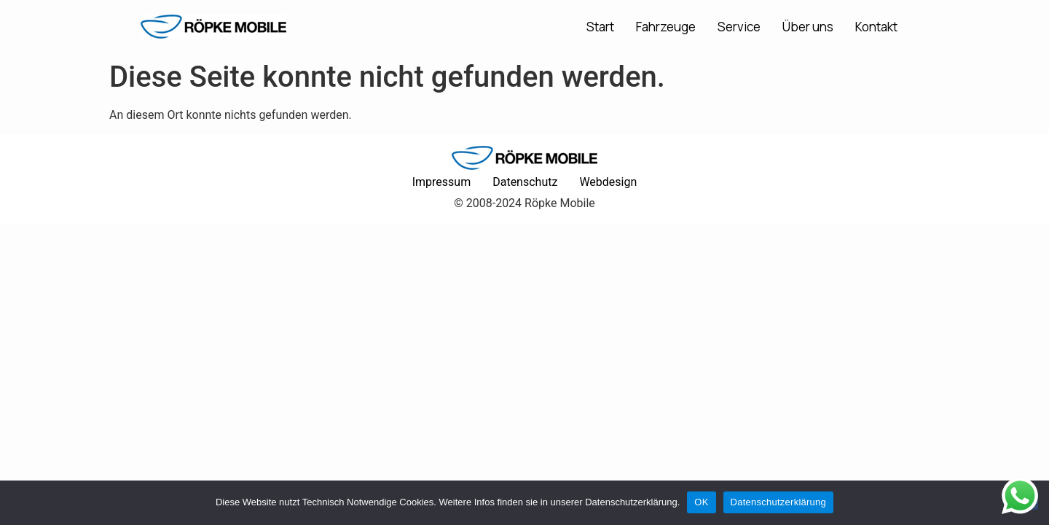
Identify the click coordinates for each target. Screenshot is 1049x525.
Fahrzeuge (666, 26)
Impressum (441, 182)
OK (701, 502)
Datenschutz (524, 182)
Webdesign (608, 182)
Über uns (807, 26)
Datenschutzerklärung (778, 502)
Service (739, 26)
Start (600, 26)
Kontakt (876, 26)
